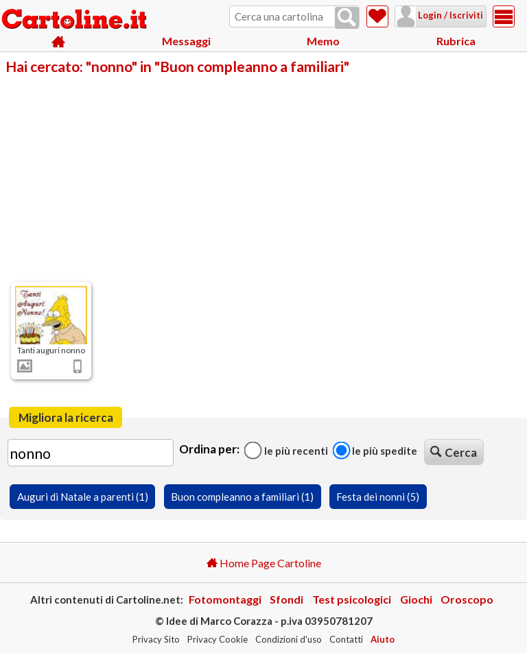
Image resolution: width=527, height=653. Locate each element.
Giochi (416, 599)
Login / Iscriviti (432, 15)
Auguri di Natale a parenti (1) (82, 496)
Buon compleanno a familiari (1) (242, 496)
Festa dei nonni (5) (377, 496)
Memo (323, 40)
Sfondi (286, 599)
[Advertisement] (263, 177)
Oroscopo (467, 599)
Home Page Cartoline (264, 562)
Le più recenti (286, 450)
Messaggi (186, 40)
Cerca (453, 452)
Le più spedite (374, 450)
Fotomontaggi (225, 599)
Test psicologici (351, 599)
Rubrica (456, 40)
